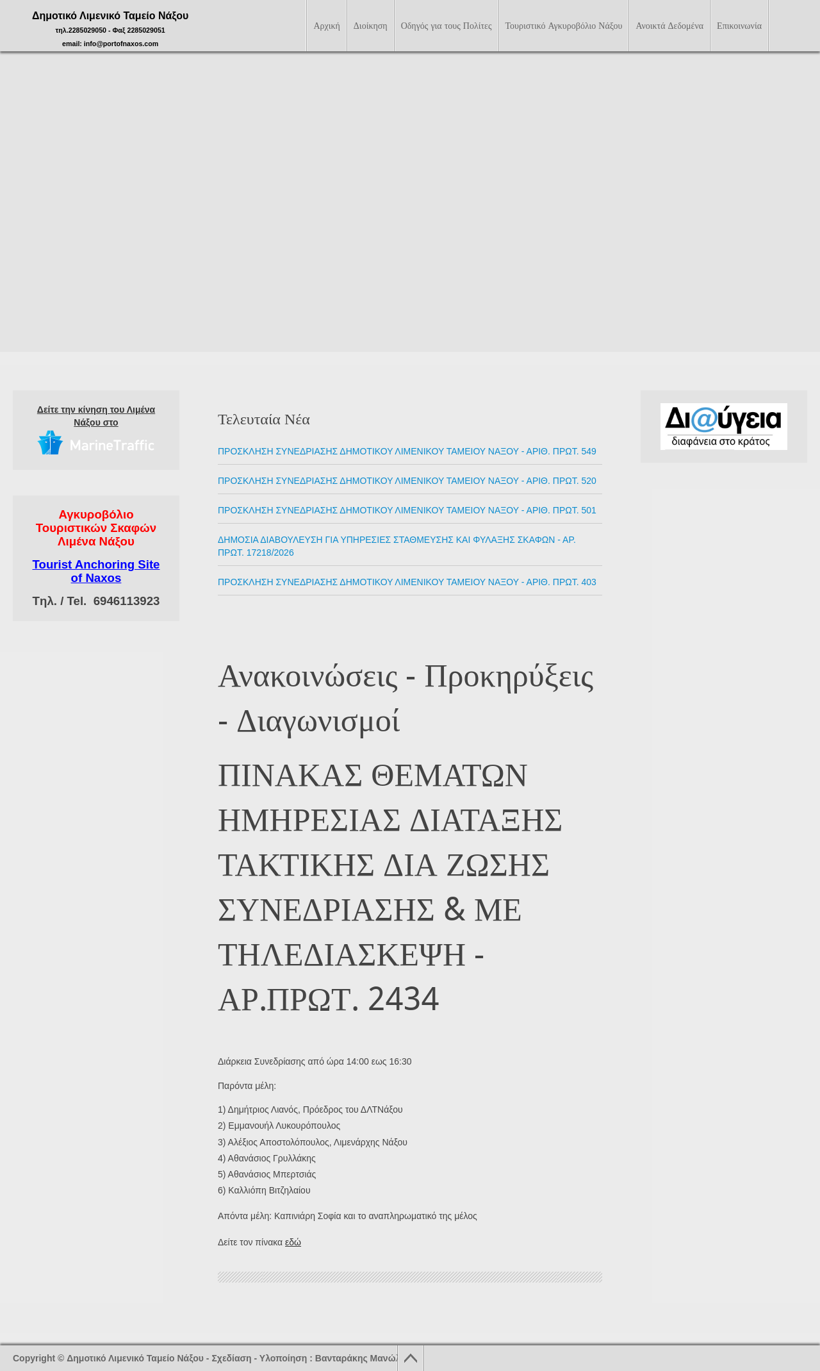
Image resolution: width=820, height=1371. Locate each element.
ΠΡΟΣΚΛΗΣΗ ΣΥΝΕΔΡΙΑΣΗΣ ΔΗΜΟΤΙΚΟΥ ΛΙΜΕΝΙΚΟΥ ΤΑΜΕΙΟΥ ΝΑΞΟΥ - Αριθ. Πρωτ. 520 (407, 481)
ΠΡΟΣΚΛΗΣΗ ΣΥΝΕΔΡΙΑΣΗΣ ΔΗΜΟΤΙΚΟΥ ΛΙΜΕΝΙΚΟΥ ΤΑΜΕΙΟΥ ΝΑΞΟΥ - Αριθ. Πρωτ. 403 (407, 582)
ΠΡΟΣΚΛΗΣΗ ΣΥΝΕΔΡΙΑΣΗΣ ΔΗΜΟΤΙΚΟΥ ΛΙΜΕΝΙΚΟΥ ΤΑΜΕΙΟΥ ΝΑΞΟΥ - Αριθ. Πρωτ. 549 (407, 451)
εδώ (293, 1242)
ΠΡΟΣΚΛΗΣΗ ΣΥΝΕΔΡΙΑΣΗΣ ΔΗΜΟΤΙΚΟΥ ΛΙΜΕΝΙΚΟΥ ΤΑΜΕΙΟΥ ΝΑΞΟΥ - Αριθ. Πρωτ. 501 (407, 510)
